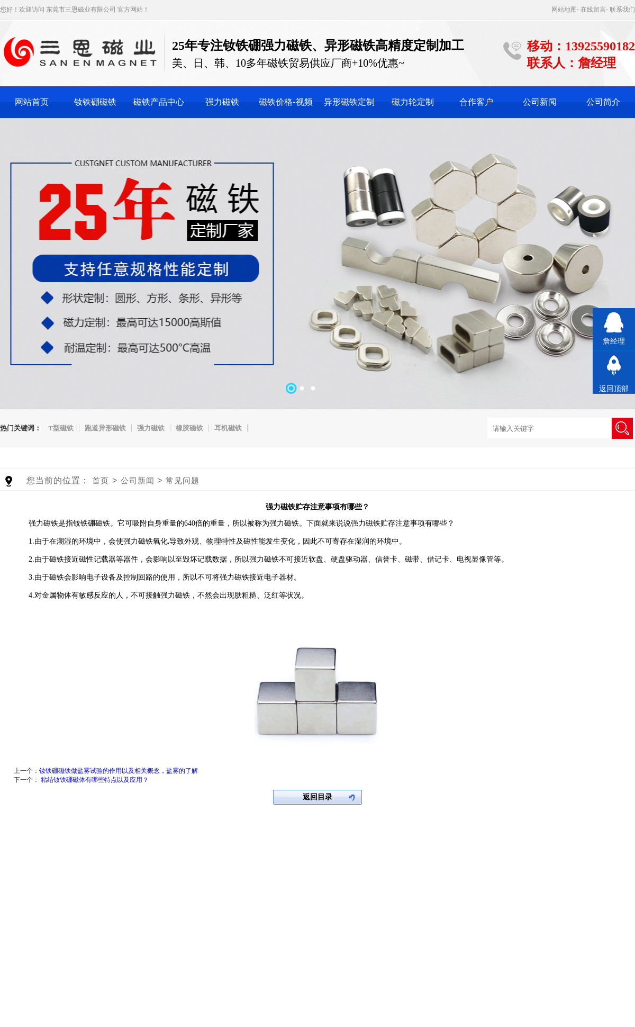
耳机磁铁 (228, 428)
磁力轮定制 (413, 101)
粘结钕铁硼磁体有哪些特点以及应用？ (95, 779)
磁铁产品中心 (158, 101)
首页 (100, 480)
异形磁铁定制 (349, 101)
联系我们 (622, 9)
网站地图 (564, 9)
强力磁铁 (222, 101)
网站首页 (32, 101)
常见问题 (182, 480)
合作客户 (476, 101)
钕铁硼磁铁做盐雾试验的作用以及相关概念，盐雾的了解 (118, 770)
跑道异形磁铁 (105, 428)
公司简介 (603, 101)
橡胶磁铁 (189, 428)
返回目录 (317, 797)
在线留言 (593, 9)
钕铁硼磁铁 (95, 101)
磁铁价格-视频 (285, 101)
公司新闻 (540, 101)
